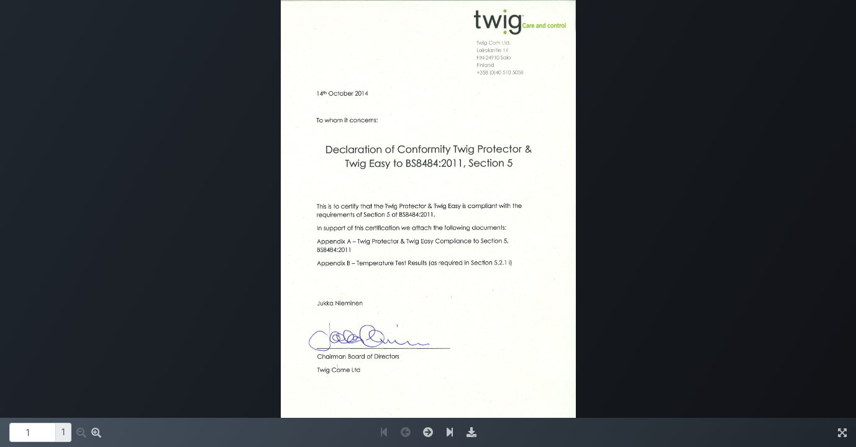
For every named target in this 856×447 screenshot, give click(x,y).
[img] (471, 432)
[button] (81, 433)
